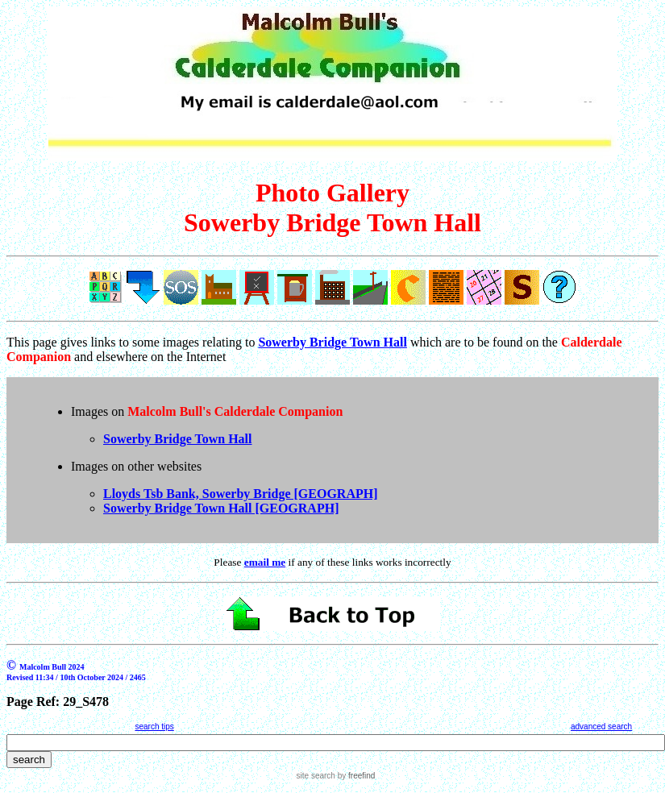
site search (316, 775)
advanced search (601, 726)
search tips (154, 726)
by (355, 775)
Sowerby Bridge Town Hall (177, 439)
